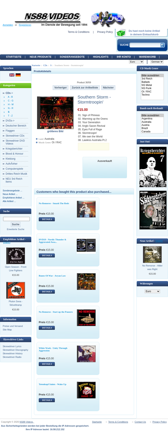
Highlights (100, 56)
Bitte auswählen (152, 75)
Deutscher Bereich (16, 125)
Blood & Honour (14, 153)
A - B (10, 97)
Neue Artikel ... (10, 194)
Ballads (152, 82)
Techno (152, 94)
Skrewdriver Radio (12, 357)
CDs (45, 65)
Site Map (7, 329)
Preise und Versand (13, 326)
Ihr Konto (124, 56)
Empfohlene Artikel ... (13, 197)
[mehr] (6, 242)
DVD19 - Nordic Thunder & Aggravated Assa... (52, 240)
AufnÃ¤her (12, 163)
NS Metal (152, 85)
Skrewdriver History (13, 353)
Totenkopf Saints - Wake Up (52, 384)
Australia (152, 122)
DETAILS (47, 219)
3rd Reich (152, 78)
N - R (10, 108)
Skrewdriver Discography (15, 350)
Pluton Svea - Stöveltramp (16, 303)
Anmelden (8, 25)
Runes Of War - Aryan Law (52, 275)
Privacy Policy (105, 32)
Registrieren (25, 25)
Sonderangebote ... (12, 190)
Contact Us (140, 422)
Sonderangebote (72, 56)
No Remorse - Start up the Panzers (56, 312)
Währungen (146, 283)
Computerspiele (14, 168)
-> (9, 93)
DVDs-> (10, 120)
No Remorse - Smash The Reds (54, 203)
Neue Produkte (40, 56)
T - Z (10, 115)
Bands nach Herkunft (151, 108)
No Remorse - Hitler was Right (152, 267)
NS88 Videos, (27, 422)
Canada (152, 131)
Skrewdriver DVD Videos (15, 142)
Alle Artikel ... (9, 201)
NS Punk (152, 88)
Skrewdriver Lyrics (12, 346)
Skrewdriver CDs (15, 135)
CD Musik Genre (149, 68)
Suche (6, 211)
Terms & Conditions (78, 32)
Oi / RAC (152, 91)
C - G (10, 100)
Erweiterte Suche (15, 229)
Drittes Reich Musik (16, 173)
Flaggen (10, 130)
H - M (10, 104)
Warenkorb (147, 56)
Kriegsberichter (14, 148)
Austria (152, 125)
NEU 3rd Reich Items (14, 180)
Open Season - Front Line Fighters (15, 269)
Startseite (13, 56)
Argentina (152, 118)
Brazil (152, 128)
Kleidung (10, 158)
